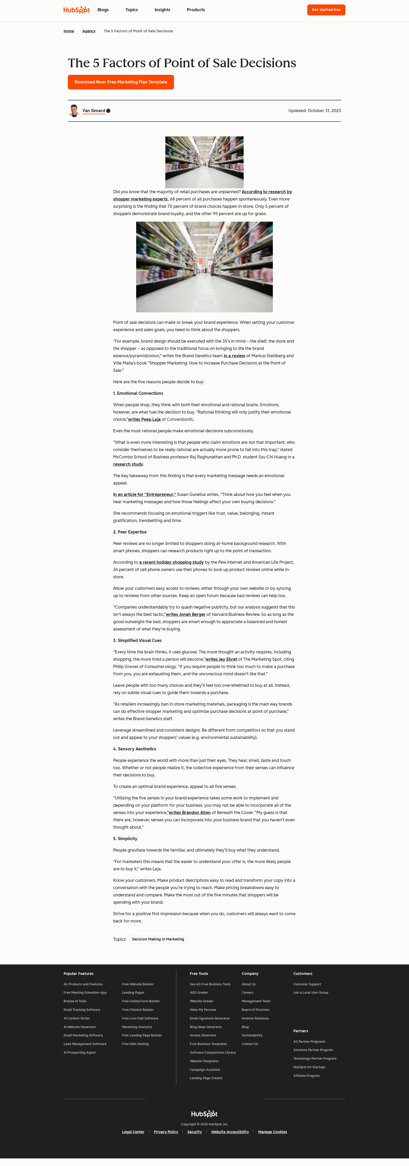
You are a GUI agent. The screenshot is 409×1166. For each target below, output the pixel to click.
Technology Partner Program (314, 1064)
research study (128, 464)
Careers (248, 1000)
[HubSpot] (204, 1121)
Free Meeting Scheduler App (85, 1000)
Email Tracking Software (82, 1017)
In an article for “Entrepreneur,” (144, 494)
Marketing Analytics (137, 1034)
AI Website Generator (80, 1034)
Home (69, 31)
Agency (88, 31)
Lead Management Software (85, 1051)
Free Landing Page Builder (142, 1042)
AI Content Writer (77, 1025)
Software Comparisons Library (213, 1059)
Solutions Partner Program (313, 1055)
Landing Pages (133, 1000)
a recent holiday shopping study (171, 562)
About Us (249, 991)
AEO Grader (199, 1000)
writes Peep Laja (144, 419)
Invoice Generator (203, 1042)
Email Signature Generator (210, 1025)
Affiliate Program (306, 1081)
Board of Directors (255, 1017)
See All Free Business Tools (210, 991)
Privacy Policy (166, 1139)
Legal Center (133, 1139)
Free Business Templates (208, 1051)
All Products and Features (83, 991)
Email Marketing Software (83, 1042)
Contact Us (250, 1051)
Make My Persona (203, 1017)
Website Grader (202, 1008)
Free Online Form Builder (141, 1008)
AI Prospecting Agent (80, 1059)
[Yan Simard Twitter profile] (108, 111)
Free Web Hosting (135, 1051)
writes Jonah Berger (186, 614)
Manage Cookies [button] (272, 1139)
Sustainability (252, 1042)
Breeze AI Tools (75, 1008)
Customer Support (307, 991)
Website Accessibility (230, 1139)
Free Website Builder (138, 991)
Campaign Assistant (205, 1077)
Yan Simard (93, 110)
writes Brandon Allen (190, 812)
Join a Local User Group (310, 1000)
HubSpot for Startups (309, 1072)
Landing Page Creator (206, 1085)
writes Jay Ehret (221, 659)
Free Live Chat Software (140, 1025)
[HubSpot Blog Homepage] (77, 10)
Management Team (256, 1008)
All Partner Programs (309, 1047)
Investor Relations (255, 1025)
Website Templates (204, 1068)
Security (195, 1139)
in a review (234, 355)
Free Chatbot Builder (138, 1017)
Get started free (326, 10)
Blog (245, 1034)
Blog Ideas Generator (206, 1034)
